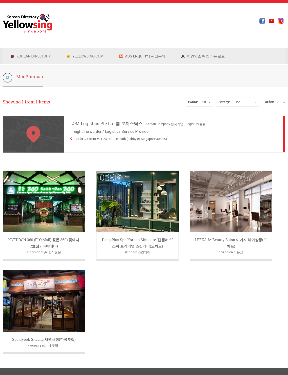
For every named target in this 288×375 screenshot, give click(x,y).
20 (204, 102)
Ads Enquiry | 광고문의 (142, 56)
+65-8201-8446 (20, 292)
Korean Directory (31, 56)
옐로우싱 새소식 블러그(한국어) (172, 286)
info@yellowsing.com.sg (30, 304)
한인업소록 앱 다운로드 (203, 56)
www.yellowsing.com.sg (33, 309)
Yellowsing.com (85, 56)
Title (237, 102)
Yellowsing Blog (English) (168, 292)
